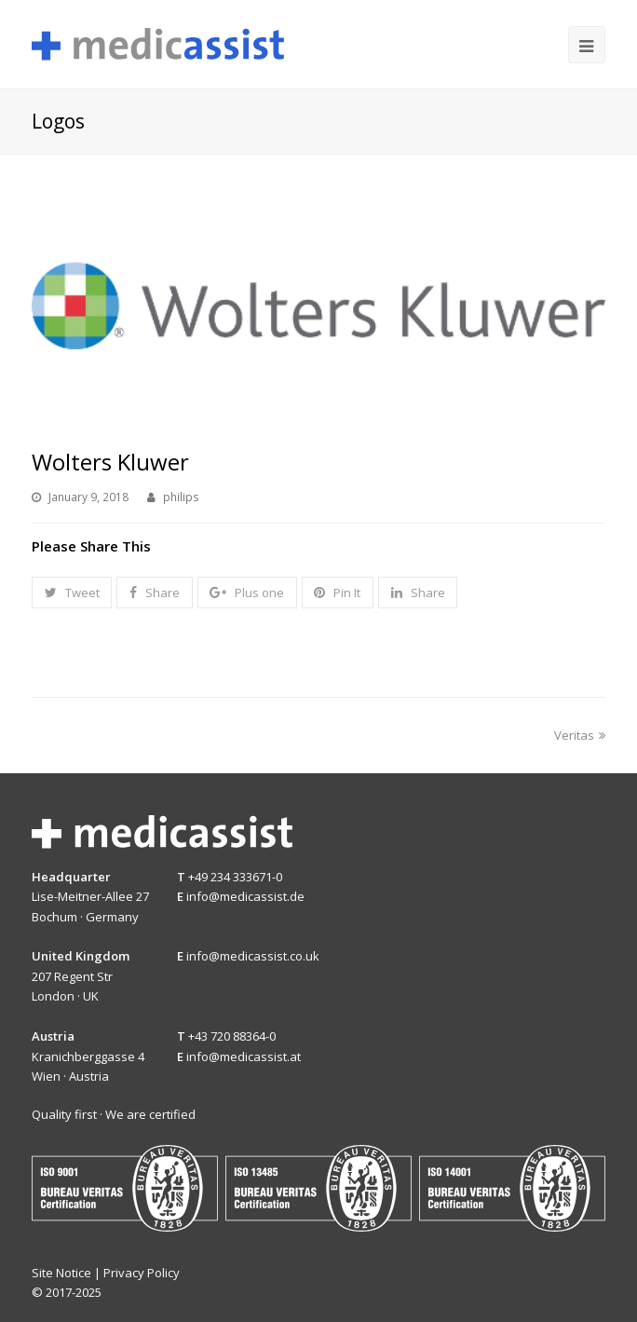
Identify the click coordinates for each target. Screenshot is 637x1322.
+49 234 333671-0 (235, 876)
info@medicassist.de (245, 896)
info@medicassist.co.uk (252, 955)
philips (181, 497)
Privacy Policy (141, 1272)
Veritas (579, 735)
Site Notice (61, 1272)
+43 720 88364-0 (232, 1036)
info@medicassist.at (243, 1056)
